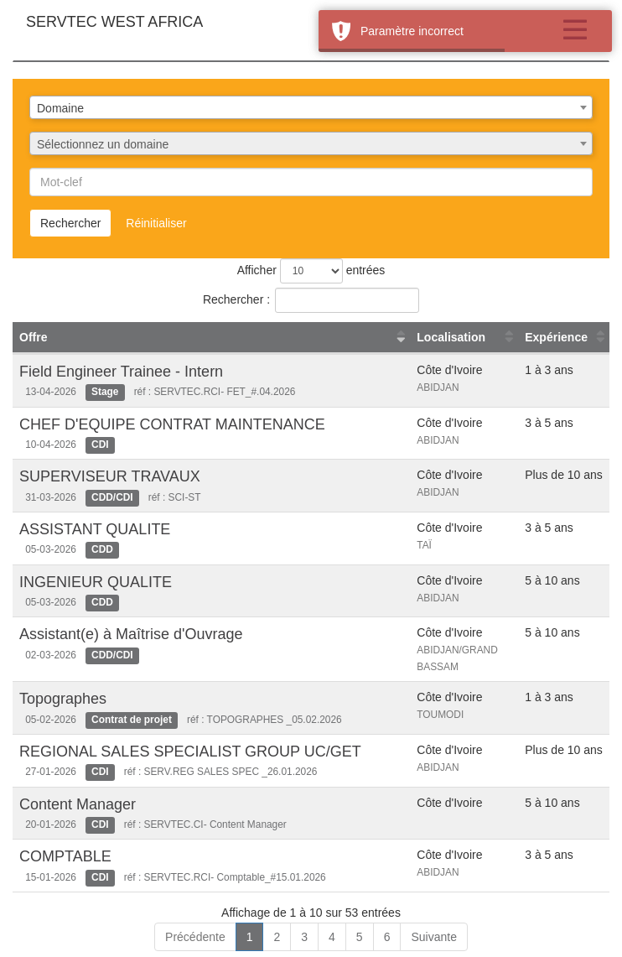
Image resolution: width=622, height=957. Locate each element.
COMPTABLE (65, 856)
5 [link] (359, 937)
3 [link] (304, 937)
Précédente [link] (195, 937)
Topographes (62, 698)
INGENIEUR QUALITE (95, 582)
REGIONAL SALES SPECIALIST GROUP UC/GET (190, 751)
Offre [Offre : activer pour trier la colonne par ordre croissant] (33, 337)
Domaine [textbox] (60, 108)
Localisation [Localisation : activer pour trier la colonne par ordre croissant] (451, 337)
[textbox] (311, 144)
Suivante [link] (433, 937)
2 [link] (276, 937)
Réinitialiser (156, 223)
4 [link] (332, 937)
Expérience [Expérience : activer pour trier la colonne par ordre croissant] (556, 337)
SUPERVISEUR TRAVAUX (109, 476)
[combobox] (311, 107)
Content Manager (77, 804)
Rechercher (70, 223)
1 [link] (249, 937)
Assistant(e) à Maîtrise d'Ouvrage (131, 634)
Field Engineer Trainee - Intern (121, 371)
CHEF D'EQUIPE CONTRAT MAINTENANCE (172, 424)
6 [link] (387, 937)
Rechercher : (311, 300)
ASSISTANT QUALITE (94, 529)
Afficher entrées (311, 270)
